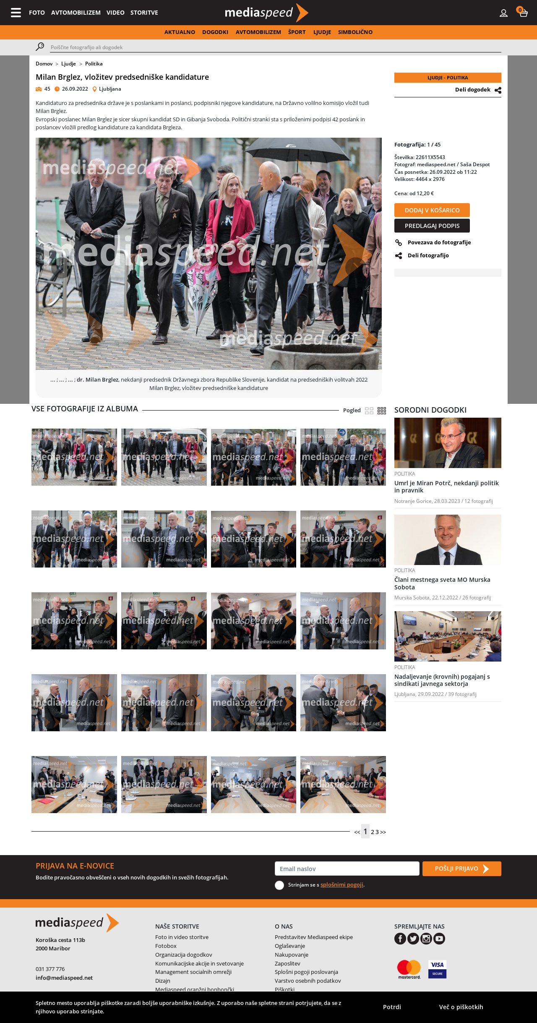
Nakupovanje (291, 954)
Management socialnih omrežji (193, 972)
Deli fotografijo (428, 255)
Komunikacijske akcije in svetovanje (199, 963)
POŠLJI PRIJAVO (462, 869)
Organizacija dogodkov (183, 954)
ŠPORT (297, 32)
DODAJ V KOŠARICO (432, 210)
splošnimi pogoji (342, 884)
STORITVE (144, 12)
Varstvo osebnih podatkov (308, 980)
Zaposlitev (287, 963)
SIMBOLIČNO (355, 32)
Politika (94, 63)
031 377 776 (50, 969)
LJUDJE (322, 32)
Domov (44, 63)
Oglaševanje (290, 946)
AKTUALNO (179, 32)
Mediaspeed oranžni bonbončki (194, 989)
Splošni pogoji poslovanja (306, 972)
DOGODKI (215, 32)
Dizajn (162, 980)
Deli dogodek (472, 89)
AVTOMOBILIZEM (76, 12)
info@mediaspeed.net (64, 977)
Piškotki (285, 989)
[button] (523, 12)
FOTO (37, 12)
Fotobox (166, 946)
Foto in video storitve (182, 937)
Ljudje (68, 63)
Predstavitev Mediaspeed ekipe (314, 937)
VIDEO (116, 12)
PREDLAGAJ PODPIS (432, 226)
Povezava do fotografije (439, 242)
